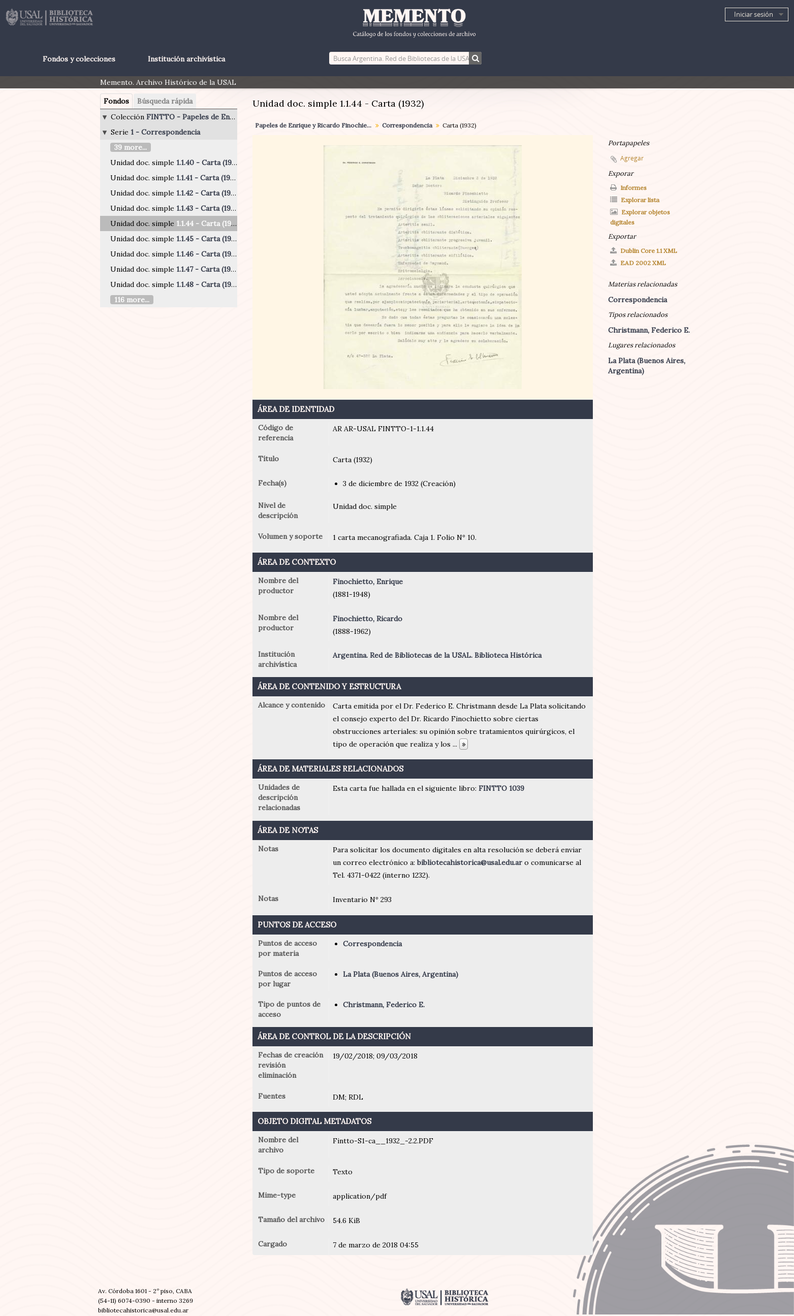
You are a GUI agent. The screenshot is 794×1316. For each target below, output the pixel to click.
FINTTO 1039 (501, 788)
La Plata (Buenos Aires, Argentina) (400, 974)
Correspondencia (407, 125)
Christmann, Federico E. (384, 1004)
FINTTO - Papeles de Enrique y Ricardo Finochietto (234, 116)
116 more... (131, 299)
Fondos (116, 101)
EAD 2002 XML (638, 263)
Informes (628, 187)
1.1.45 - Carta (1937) (208, 238)
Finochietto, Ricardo (367, 618)
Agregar (632, 158)
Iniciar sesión (753, 14)
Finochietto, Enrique (368, 581)
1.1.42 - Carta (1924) (208, 193)
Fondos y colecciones (79, 58)
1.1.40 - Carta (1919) (208, 162)
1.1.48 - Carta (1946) (209, 284)
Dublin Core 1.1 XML (643, 250)
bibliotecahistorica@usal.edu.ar (469, 862)
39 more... (130, 147)
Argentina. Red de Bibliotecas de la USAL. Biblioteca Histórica (437, 655)
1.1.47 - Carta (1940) (209, 269)
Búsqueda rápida (165, 101)
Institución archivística (186, 58)
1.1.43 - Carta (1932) (208, 208)
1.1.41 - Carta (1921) (207, 177)
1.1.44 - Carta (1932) (208, 223)
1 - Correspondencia (165, 132)
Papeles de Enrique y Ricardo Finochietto (314, 125)
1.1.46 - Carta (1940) (209, 254)
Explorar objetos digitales (640, 217)
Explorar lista (634, 200)
